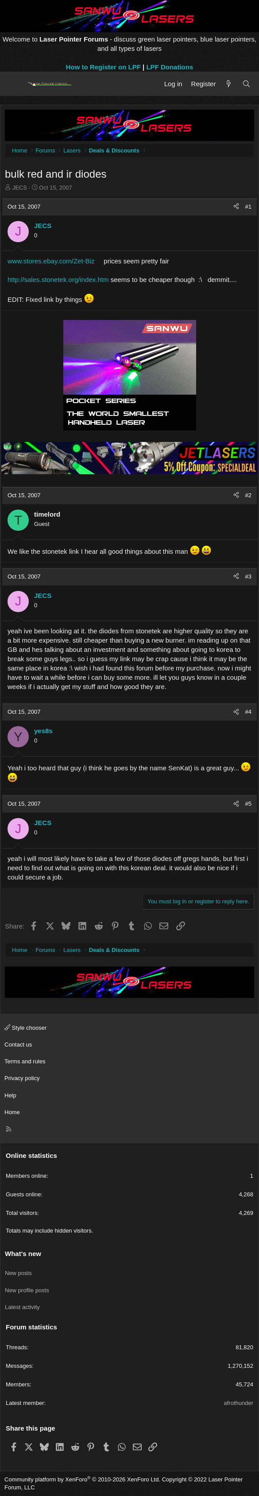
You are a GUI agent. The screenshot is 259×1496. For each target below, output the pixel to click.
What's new (23, 1253)
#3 (248, 576)
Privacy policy (21, 1078)
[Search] (246, 84)
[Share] (236, 207)
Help (10, 1095)
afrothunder (239, 1403)
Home (12, 1112)
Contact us (18, 1044)
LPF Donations (169, 67)
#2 (248, 495)
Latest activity (22, 1307)
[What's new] (228, 84)
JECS (19, 187)
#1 (248, 206)
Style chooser (25, 1027)
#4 (248, 711)
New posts (18, 1273)
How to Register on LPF (103, 67)
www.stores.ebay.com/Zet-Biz (51, 261)
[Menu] (14, 84)
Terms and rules (24, 1061)
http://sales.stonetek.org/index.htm (58, 279)
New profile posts (27, 1290)
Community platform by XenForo (82, 1479)
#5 (248, 803)
